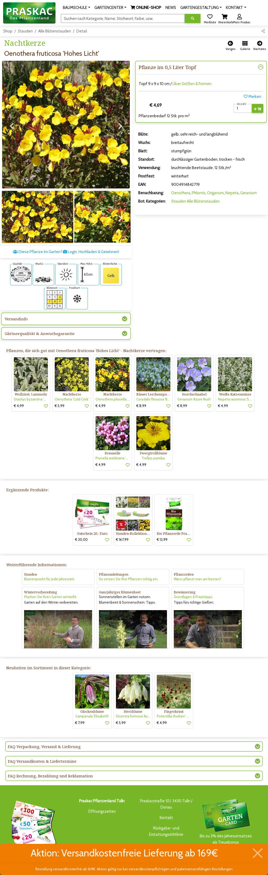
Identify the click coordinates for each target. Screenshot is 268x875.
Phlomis (198, 193)
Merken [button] (252, 96)
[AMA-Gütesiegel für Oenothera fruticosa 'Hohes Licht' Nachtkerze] (20, 263)
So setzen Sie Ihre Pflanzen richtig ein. (128, 568)
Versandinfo (16, 308)
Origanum (215, 193)
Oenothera (180, 193)
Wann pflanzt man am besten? (197, 568)
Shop (7, 31)
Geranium (248, 193)
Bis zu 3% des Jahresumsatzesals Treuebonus (225, 810)
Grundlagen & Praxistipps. (193, 586)
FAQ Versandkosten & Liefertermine (42, 750)
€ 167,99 (122, 529)
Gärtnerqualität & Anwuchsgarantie (40, 323)
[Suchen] (123, 18)
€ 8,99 (141, 395)
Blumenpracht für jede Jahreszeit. (49, 568)
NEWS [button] (170, 7)
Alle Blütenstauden (54, 31)
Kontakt (166, 807)
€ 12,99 (162, 529)
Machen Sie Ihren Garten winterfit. (50, 586)
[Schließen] (257, 853)
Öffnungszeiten (102, 801)
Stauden (25, 31)
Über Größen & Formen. (192, 83)
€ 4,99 (19, 395)
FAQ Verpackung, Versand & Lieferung (44, 736)
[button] (76, 7)
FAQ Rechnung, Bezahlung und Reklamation (50, 765)
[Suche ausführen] (192, 18)
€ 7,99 (80, 712)
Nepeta (232, 193)
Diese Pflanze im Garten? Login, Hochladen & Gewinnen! (66, 241)
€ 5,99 (59, 395)
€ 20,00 (81, 529)
